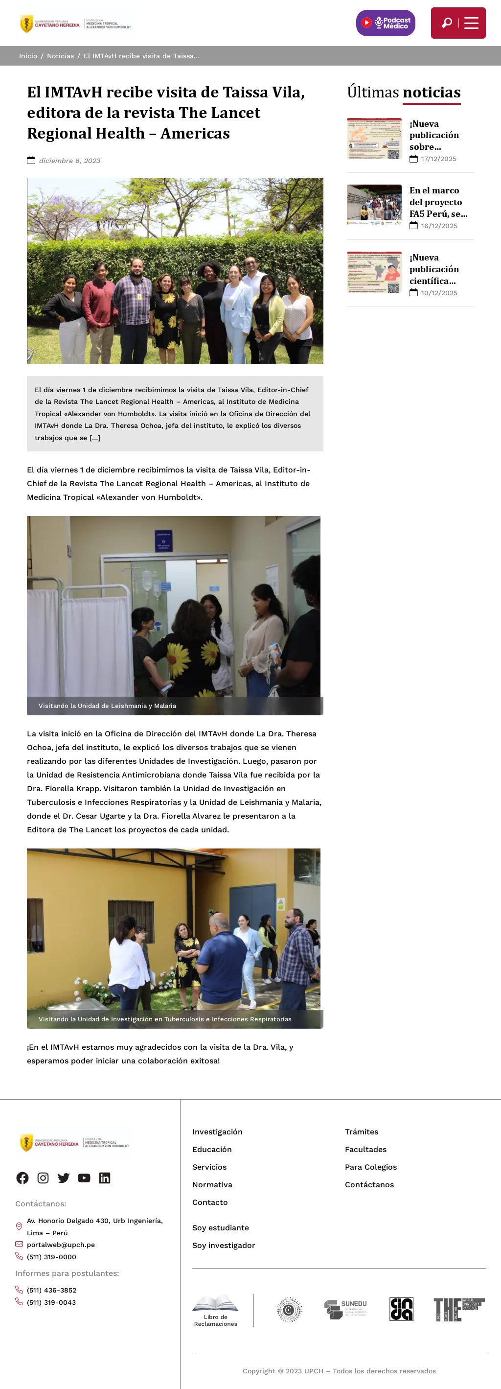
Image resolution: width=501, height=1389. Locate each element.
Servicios (209, 1167)
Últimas (404, 91)
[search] (446, 23)
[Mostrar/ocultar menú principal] (470, 23)
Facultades (366, 1149)
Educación (212, 1149)
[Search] (446, 23)
